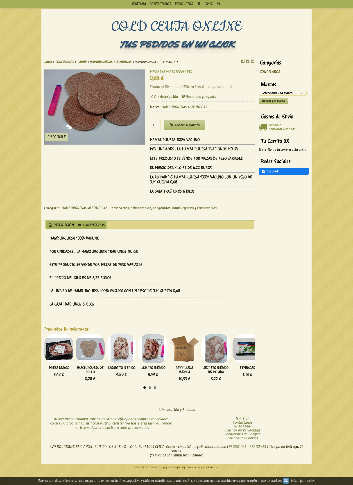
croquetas (74, 437)
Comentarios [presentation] (91, 225)
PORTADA (139, 4)
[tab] (61, 225)
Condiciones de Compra (242, 448)
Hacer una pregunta (198, 97)
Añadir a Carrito (184, 125)
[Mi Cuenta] (199, 4)
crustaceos (91, 437)
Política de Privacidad (242, 444)
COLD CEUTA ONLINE (177, 27)
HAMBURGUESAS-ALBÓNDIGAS (84, 208)
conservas (58, 437)
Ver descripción (163, 97)
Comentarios (207, 208)
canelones (97, 433)
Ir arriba (242, 432)
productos (184, 4)
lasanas (154, 437)
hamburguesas (183, 208)
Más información (303, 480)
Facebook (269, 171)
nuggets (107, 441)
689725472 (257, 460)
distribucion (109, 437)
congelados (161, 208)
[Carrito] (209, 4)
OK (286, 480)
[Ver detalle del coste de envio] (264, 127)
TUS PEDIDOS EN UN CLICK (176, 44)
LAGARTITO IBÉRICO (167, 386)
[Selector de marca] (283, 93)
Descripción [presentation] (61, 225)
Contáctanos (242, 436)
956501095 (238, 460)
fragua (125, 437)
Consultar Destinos (282, 129)
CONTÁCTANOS (160, 4)
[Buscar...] (219, 4)
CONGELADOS (270, 72)
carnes (124, 208)
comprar (143, 433)
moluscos (94, 441)
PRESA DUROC (68, 386)
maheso (166, 437)
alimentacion (141, 208)
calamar (81, 433)
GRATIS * (275, 125)
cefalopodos (126, 433)
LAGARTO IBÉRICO (216, 386)
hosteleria (139, 437)
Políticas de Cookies (242, 452)
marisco (80, 441)
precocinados (138, 441)
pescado (120, 441)
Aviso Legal (242, 440)
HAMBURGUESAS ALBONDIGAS (184, 107)
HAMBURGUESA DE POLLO (117, 386)
